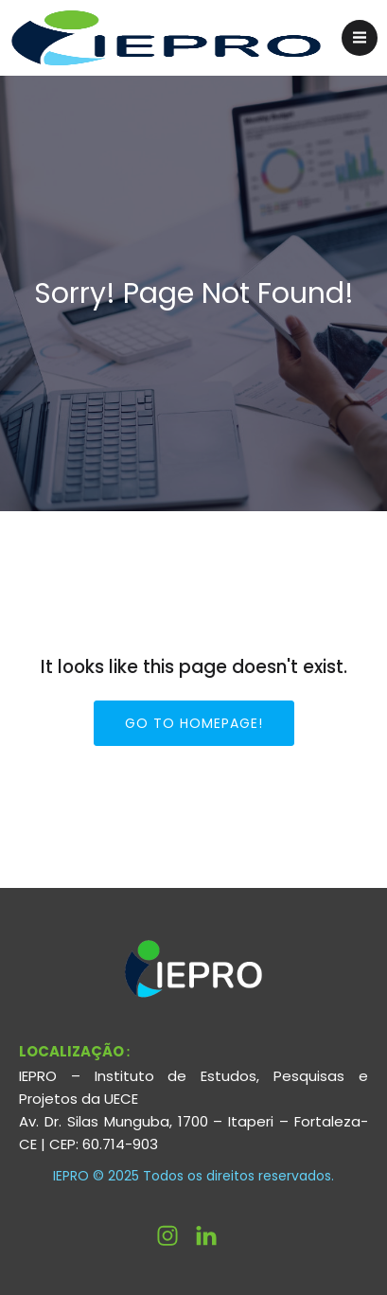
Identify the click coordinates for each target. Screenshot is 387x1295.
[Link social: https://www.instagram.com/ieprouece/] (174, 1235)
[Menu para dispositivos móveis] (360, 38)
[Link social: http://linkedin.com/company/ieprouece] (213, 1235)
